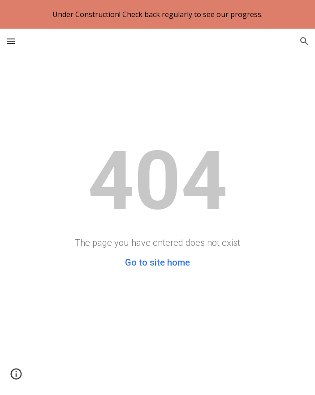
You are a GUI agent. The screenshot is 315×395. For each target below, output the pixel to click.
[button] (11, 41)
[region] (157, 14)
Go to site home (157, 262)
